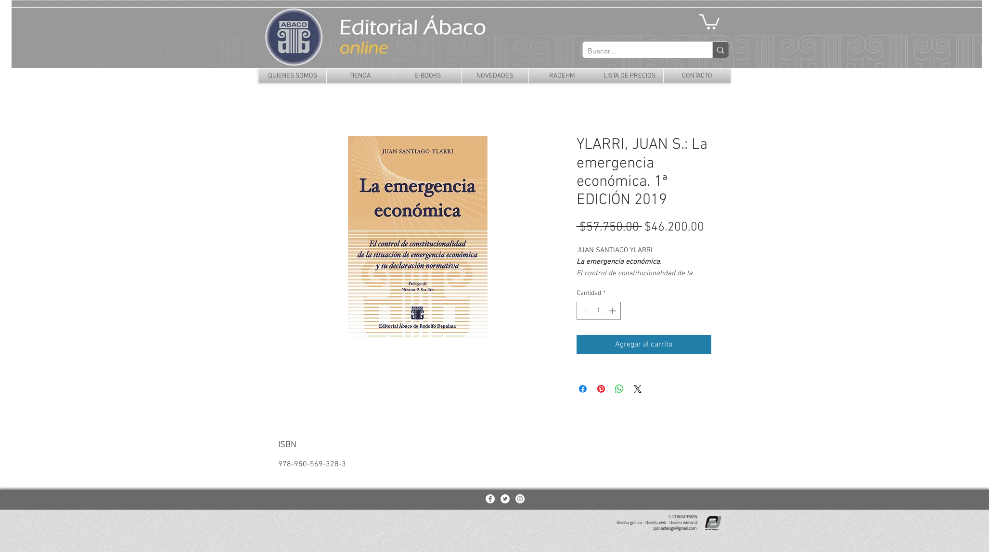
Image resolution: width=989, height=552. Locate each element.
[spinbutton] (598, 310)
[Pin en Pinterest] (601, 389)
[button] (709, 21)
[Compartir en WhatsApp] (619, 389)
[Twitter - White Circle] (505, 498)
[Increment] (613, 310)
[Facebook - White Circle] (490, 498)
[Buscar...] (640, 51)
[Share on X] (637, 389)
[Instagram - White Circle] (520, 498)
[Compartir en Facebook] (583, 389)
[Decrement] (584, 310)
